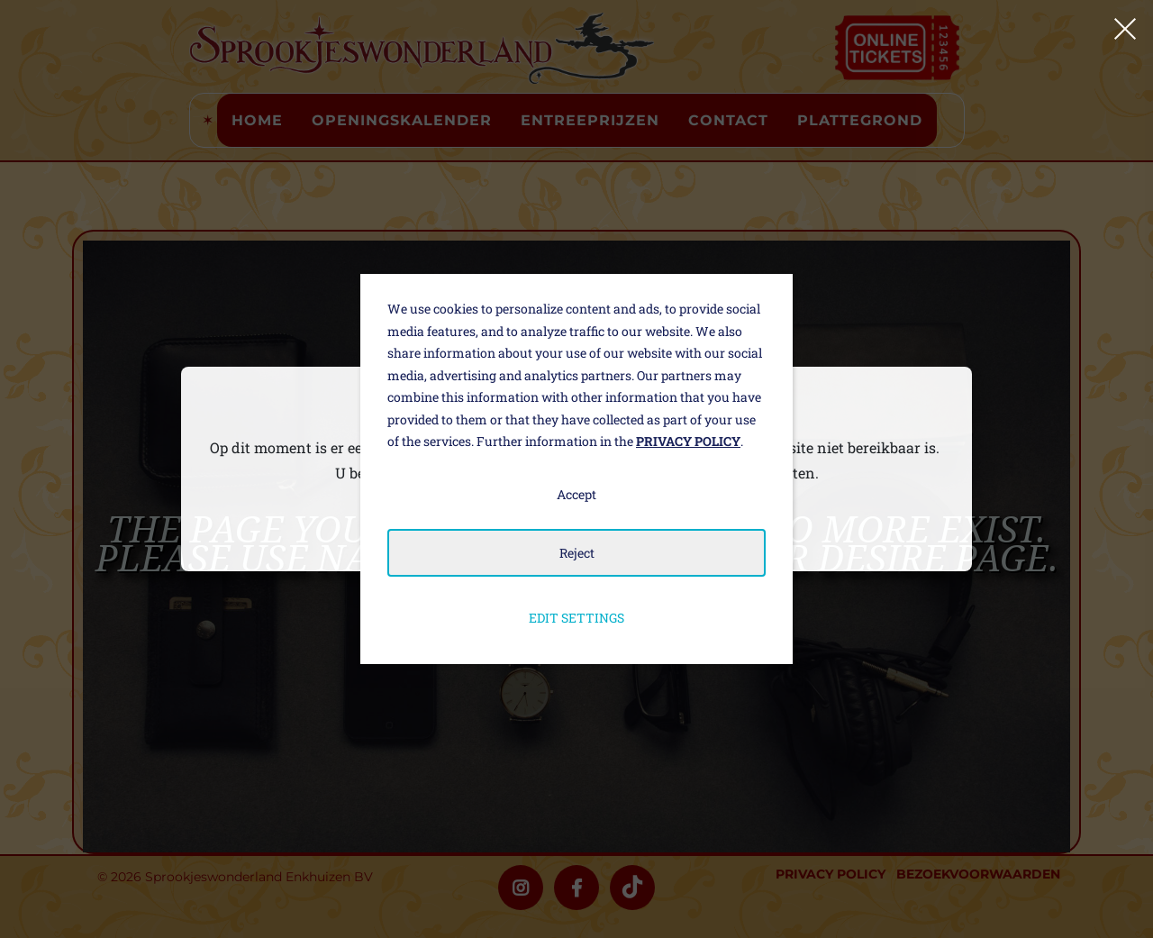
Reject (577, 552)
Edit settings (576, 617)
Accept (576, 494)
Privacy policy (688, 441)
